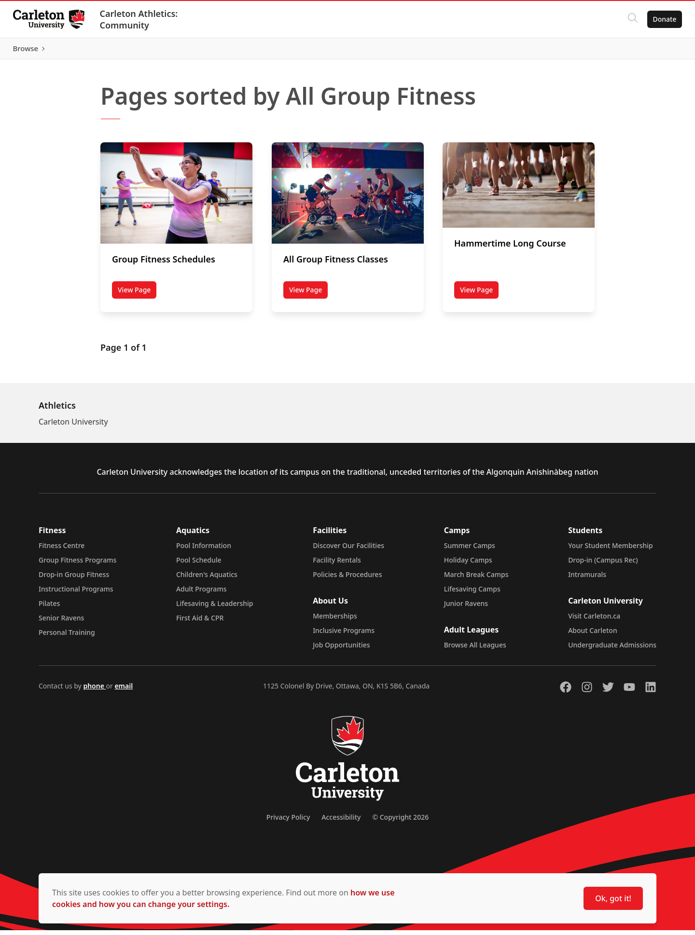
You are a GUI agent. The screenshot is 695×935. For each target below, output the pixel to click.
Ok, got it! (613, 898)
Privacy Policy (288, 821)
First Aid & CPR (199, 622)
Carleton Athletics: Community (141, 19)
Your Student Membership (610, 550)
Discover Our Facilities (348, 550)
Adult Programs (201, 593)
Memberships (335, 620)
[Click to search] (630, 19)
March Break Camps (476, 579)
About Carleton (592, 635)
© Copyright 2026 (400, 821)
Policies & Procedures (347, 579)
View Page (137, 296)
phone (94, 690)
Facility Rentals (337, 564)
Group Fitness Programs (77, 564)
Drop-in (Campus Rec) (603, 564)
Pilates (49, 608)
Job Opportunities (341, 649)
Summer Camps (469, 550)
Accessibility (341, 821)
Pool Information (203, 550)
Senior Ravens (61, 622)
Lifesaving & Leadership (214, 608)
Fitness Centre (61, 550)
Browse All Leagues (475, 649)
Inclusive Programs (344, 635)
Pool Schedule (199, 564)
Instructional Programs (76, 593)
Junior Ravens (466, 608)
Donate (662, 19)
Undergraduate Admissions (612, 649)
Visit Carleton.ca (594, 620)
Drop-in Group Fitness (74, 579)
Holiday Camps (468, 564)
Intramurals (587, 579)
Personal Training (67, 637)
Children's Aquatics (206, 579)
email (123, 690)
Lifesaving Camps (472, 593)
